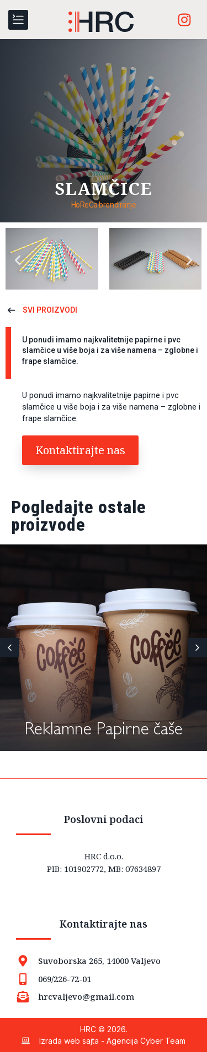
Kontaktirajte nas (103, 923)
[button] (17, 260)
